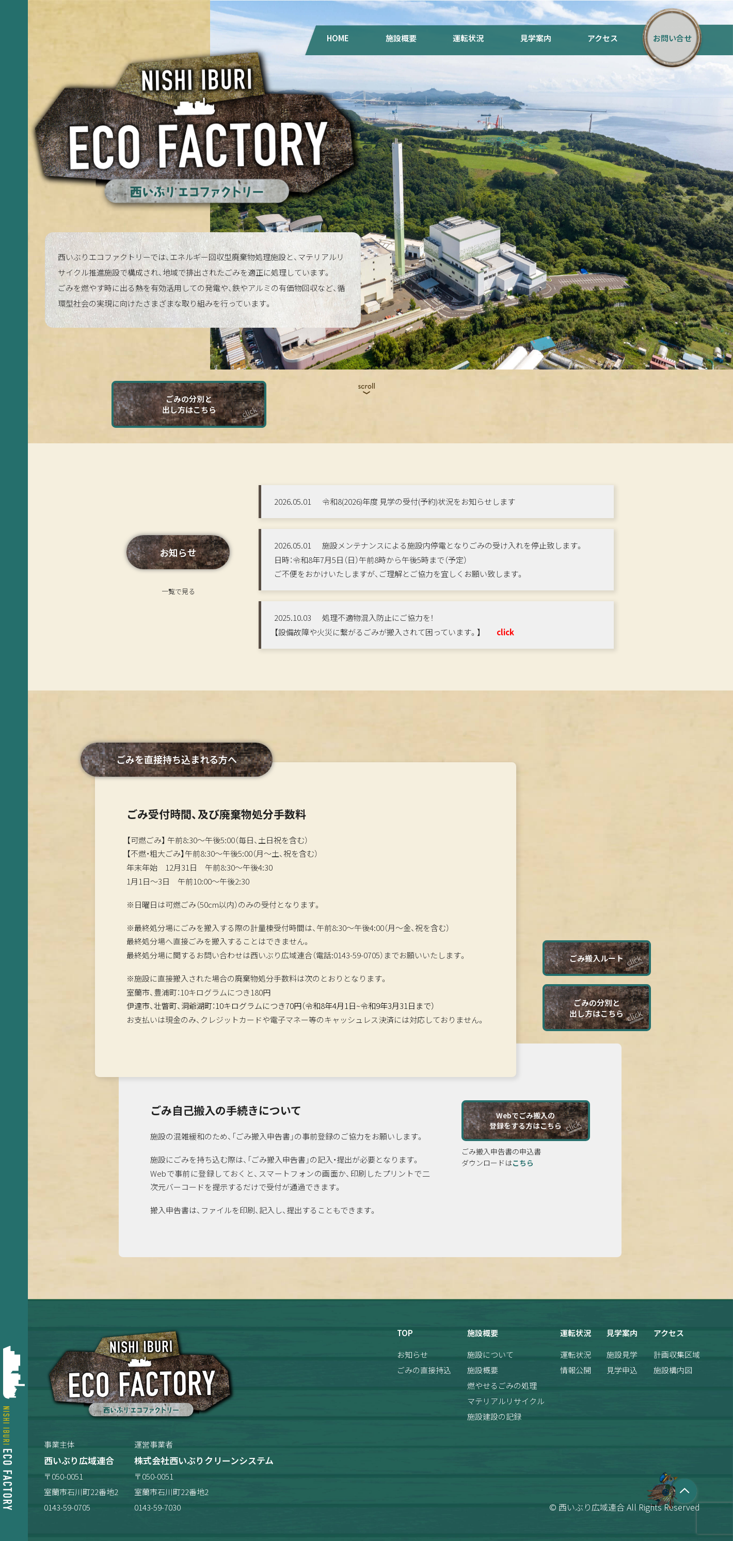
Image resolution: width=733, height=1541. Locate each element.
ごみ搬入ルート (596, 958)
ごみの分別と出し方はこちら (189, 404)
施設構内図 (673, 1370)
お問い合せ (672, 38)
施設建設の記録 (494, 1416)
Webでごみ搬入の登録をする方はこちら (525, 1120)
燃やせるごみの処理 (502, 1385)
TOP (405, 1332)
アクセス (602, 38)
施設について (490, 1354)
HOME (338, 38)
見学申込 (622, 1370)
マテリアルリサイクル (506, 1400)
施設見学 (622, 1354)
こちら (523, 1163)
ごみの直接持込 (424, 1370)
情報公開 (575, 1370)
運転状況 (468, 38)
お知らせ (412, 1354)
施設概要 (401, 38)
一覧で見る (178, 591)
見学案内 (535, 38)
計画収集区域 (677, 1354)
